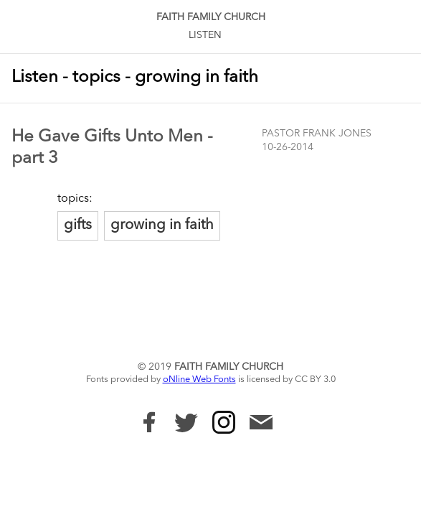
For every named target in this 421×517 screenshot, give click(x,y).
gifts (78, 225)
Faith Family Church (210, 17)
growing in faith (162, 225)
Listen (205, 35)
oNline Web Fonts (199, 379)
